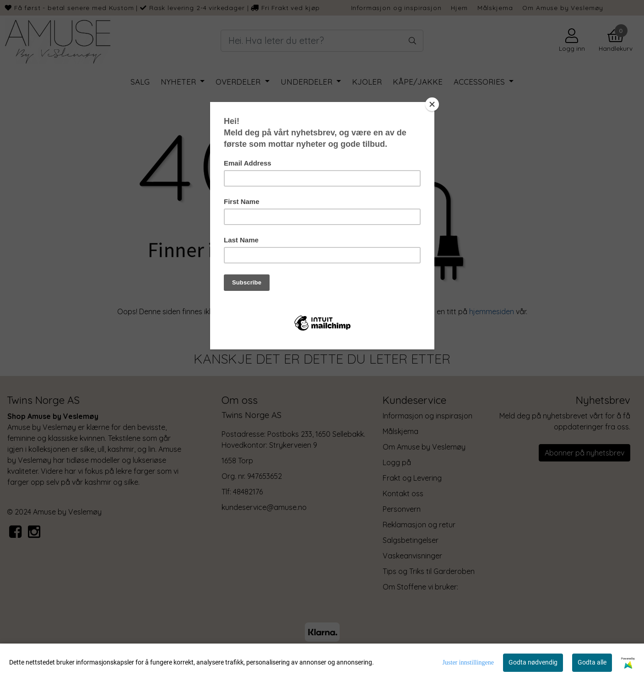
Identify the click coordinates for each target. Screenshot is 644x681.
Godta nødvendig (533, 662)
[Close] (432, 104)
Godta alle (592, 662)
